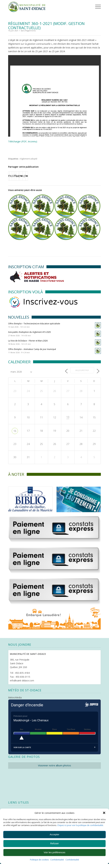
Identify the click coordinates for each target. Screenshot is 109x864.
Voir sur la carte (54, 747)
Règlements (30, 30)
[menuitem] (93, 6)
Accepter (54, 834)
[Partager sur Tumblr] (19, 176)
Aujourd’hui (82, 370)
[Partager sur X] (11, 176)
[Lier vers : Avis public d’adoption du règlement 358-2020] (89, 228)
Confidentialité (57, 859)
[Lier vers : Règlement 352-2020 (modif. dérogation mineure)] (42, 206)
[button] (104, 812)
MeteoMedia (15, 697)
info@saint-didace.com (22, 680)
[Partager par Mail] (27, 176)
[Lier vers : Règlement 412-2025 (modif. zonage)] (19, 228)
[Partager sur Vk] (21, 176)
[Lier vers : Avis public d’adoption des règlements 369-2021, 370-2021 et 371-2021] (89, 206)
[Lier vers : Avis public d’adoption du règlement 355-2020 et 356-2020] (65, 206)
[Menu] (93, 6)
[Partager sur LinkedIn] (17, 176)
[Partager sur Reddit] (24, 176)
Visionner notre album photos (54, 765)
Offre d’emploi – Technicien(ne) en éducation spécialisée (34, 323)
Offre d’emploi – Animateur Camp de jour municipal (32, 349)
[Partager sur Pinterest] (15, 176)
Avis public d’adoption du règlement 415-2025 (29, 332)
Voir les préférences (54, 852)
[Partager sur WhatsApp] (13, 176)
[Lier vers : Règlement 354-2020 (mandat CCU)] (42, 228)
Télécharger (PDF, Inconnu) (22, 141)
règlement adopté (28, 158)
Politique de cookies (39, 859)
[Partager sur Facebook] (8, 176)
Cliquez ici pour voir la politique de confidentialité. (80, 825)
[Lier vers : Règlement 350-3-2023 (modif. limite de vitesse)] (65, 228)
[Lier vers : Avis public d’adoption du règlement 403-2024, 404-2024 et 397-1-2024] (19, 206)
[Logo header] (45, 6)
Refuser (54, 843)
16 (14, 431)
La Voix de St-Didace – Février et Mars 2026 (28, 340)
